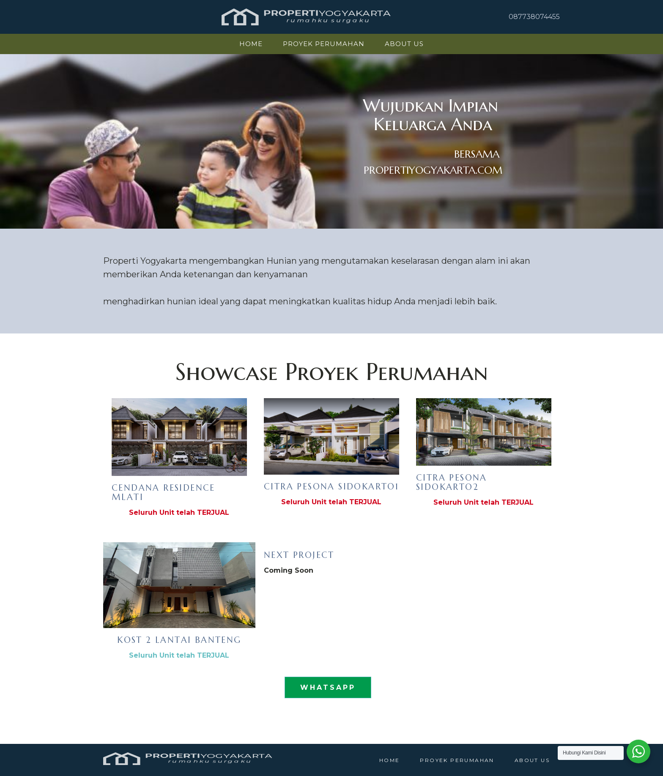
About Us (404, 44)
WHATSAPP (328, 687)
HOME (251, 44)
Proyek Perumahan (323, 44)
